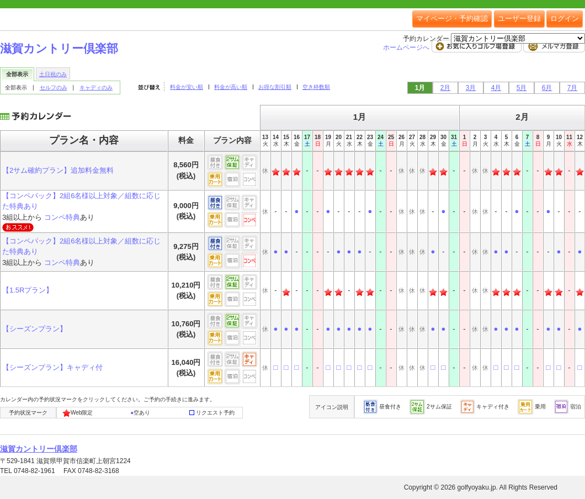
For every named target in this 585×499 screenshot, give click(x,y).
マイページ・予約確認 (452, 18)
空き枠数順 (316, 87)
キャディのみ (96, 87)
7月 (572, 88)
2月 (445, 88)
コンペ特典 (62, 217)
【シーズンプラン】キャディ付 (52, 367)
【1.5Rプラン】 (27, 290)
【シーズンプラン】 (34, 329)
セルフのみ (53, 87)
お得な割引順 (274, 87)
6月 (547, 88)
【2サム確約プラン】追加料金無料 (58, 170)
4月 (496, 88)
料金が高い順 (230, 87)
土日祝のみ (53, 74)
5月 (522, 88)
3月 (471, 88)
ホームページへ (407, 47)
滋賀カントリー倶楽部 (59, 48)
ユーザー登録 (519, 18)
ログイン (564, 18)
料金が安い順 (186, 87)
